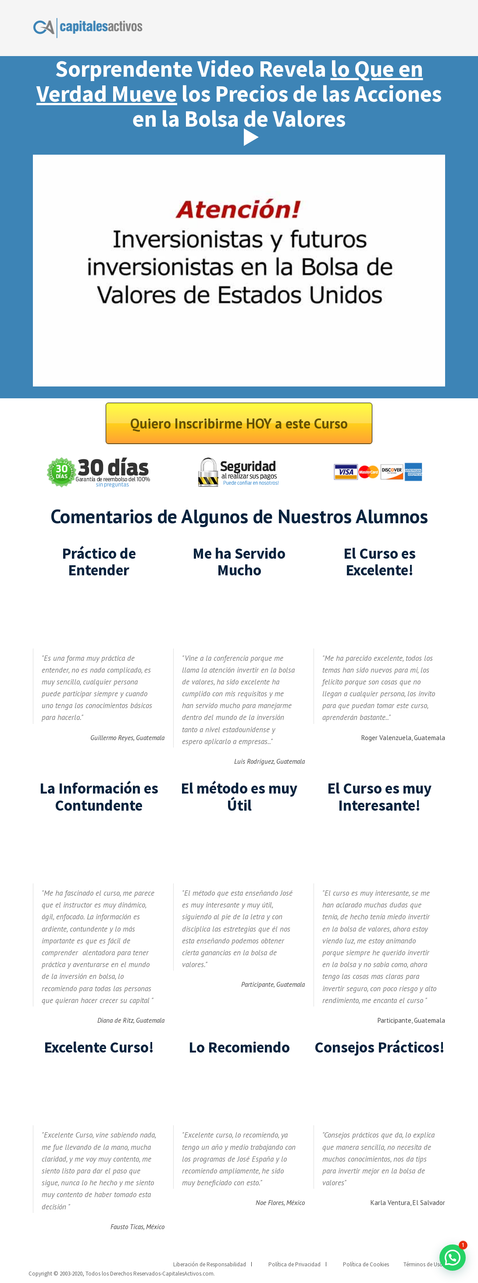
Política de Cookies (366, 1264)
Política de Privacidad (294, 1264)
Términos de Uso (423, 1264)
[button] (452, 1257)
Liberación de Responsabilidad (209, 1264)
